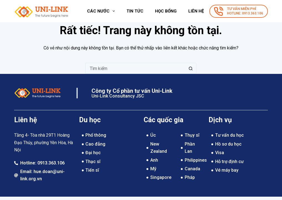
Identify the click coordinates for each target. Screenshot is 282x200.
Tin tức (134, 11)
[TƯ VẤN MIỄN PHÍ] (238, 11)
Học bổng (166, 11)
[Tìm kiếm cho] (135, 68)
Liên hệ (196, 11)
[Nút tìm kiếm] (190, 68)
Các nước (102, 11)
